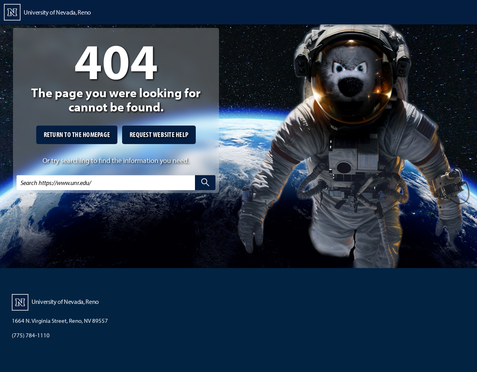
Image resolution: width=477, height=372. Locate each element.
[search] (205, 182)
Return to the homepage (77, 134)
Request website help (159, 134)
